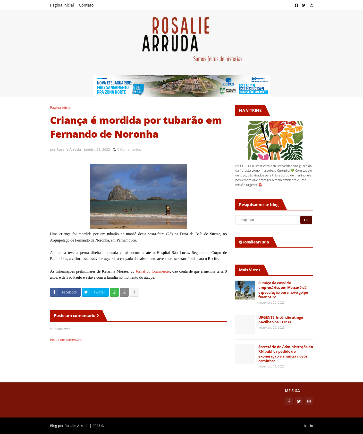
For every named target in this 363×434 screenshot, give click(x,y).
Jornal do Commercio (153, 271)
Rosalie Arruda (77, 425)
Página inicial (61, 107)
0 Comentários (129, 149)
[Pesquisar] (268, 220)
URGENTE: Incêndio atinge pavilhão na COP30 (280, 320)
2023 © (98, 425)
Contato (86, 5)
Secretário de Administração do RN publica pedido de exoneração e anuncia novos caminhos (285, 353)
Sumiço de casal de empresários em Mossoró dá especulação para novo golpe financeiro (283, 290)
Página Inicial (62, 5)
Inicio (308, 425)
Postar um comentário (66, 339)
